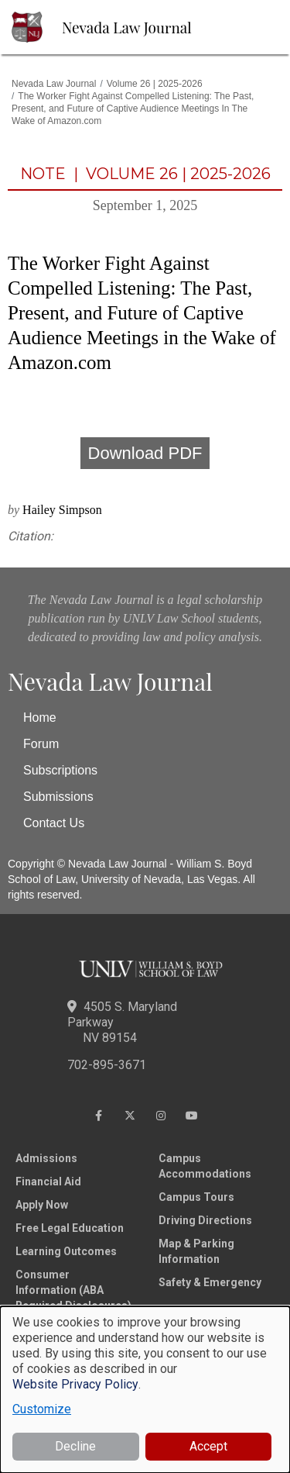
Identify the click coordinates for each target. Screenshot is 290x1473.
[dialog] (145, 1389)
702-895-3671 (106, 1064)
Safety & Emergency (210, 1282)
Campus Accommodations (205, 1166)
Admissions (46, 1158)
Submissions (58, 796)
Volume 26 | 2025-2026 (155, 83)
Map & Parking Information (196, 1251)
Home (39, 717)
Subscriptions (60, 770)
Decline (75, 1446)
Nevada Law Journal (127, 27)
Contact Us (53, 823)
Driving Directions (205, 1220)
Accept (208, 1446)
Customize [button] (41, 1409)
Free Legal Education (69, 1228)
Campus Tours (196, 1197)
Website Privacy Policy (75, 1384)
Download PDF (145, 453)
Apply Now (41, 1205)
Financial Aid (48, 1181)
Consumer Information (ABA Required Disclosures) (73, 1290)
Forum (41, 743)
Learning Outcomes (66, 1251)
